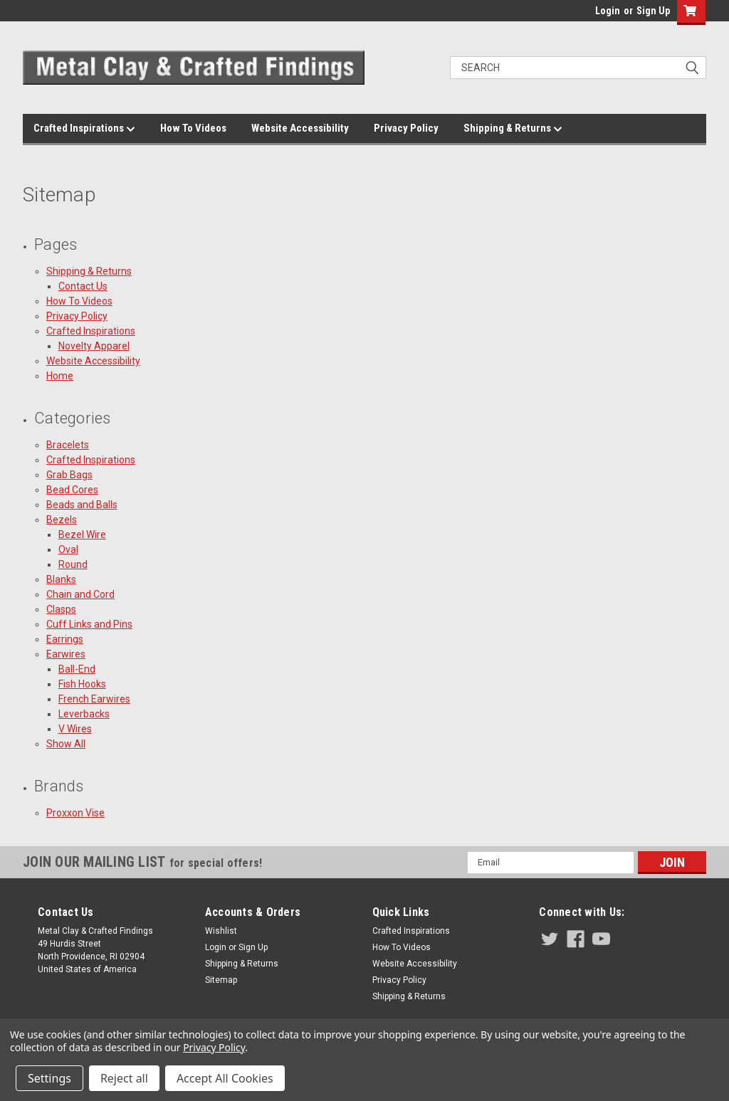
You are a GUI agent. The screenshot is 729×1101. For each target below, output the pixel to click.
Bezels (61, 519)
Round (73, 564)
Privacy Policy (406, 128)
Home (59, 375)
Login (607, 10)
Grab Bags (69, 474)
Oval (68, 549)
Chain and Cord (80, 594)
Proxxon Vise (75, 812)
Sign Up (653, 10)
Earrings (64, 639)
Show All (65, 743)
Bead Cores (72, 489)
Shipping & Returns (512, 129)
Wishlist (221, 931)
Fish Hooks (82, 684)
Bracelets (67, 445)
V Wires (75, 728)
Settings (49, 1078)
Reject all (124, 1078)
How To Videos (193, 128)
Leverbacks (84, 714)
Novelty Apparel (94, 346)
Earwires (65, 654)
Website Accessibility (300, 128)
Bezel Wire (82, 534)
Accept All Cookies (225, 1078)
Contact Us (82, 286)
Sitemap (221, 980)
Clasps (61, 609)
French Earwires (94, 699)
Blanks (61, 579)
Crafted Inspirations (84, 129)
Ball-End (76, 669)
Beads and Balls (81, 504)
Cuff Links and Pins (89, 624)
